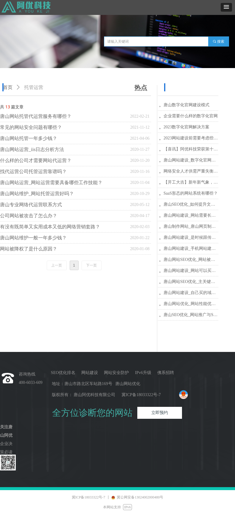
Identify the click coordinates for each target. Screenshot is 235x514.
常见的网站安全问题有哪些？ (31, 127)
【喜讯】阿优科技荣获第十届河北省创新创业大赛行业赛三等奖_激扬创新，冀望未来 (191, 149)
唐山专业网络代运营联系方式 (31, 204)
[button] (226, 7)
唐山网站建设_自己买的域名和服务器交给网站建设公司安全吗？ (191, 292)
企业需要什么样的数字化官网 (191, 116)
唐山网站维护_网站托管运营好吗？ (37, 193)
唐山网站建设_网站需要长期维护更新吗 (191, 215)
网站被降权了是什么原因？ (28, 248)
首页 (8, 87)
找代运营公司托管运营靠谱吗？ (33, 171)
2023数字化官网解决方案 (186, 127)
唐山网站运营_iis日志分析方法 (32, 149)
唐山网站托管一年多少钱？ (28, 138)
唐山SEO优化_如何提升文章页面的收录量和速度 (191, 204)
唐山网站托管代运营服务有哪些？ (35, 116)
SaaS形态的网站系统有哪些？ (191, 193)
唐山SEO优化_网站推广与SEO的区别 (191, 315)
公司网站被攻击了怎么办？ (28, 215)
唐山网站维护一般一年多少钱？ (33, 237)
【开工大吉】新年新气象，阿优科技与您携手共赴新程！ (191, 182)
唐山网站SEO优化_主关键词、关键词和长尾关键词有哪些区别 (191, 281)
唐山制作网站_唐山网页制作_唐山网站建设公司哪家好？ (191, 226)
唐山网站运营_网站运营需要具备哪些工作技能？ (51, 182)
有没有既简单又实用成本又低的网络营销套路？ (50, 226)
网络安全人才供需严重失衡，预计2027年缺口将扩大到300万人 (191, 171)
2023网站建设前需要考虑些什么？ (191, 138)
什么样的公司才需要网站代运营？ (35, 160)
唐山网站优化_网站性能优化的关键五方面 (191, 303)
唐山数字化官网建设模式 (186, 105)
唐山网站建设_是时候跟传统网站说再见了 (191, 237)
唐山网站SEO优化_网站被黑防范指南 (191, 259)
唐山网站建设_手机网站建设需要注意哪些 (191, 248)
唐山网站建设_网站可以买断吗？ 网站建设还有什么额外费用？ (191, 270)
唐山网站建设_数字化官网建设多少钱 (191, 160)
